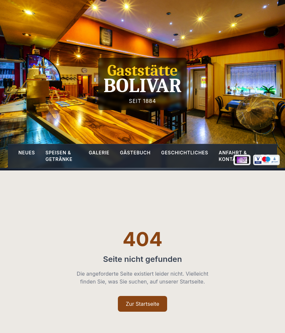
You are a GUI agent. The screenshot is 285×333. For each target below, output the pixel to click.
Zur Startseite (142, 304)
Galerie (99, 152)
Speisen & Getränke (59, 156)
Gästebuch (135, 152)
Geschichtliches (184, 152)
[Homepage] (142, 84)
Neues (26, 152)
